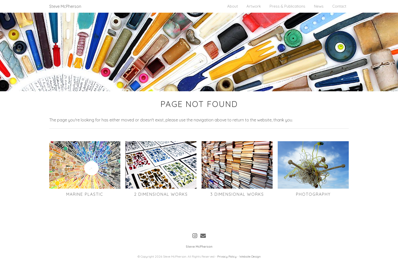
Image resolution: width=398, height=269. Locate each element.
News (319, 6)
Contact (339, 6)
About (232, 6)
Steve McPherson (65, 6)
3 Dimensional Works (237, 194)
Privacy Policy (227, 256)
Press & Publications (287, 6)
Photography (313, 194)
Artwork (253, 6)
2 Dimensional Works (161, 194)
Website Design (250, 256)
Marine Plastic (84, 194)
